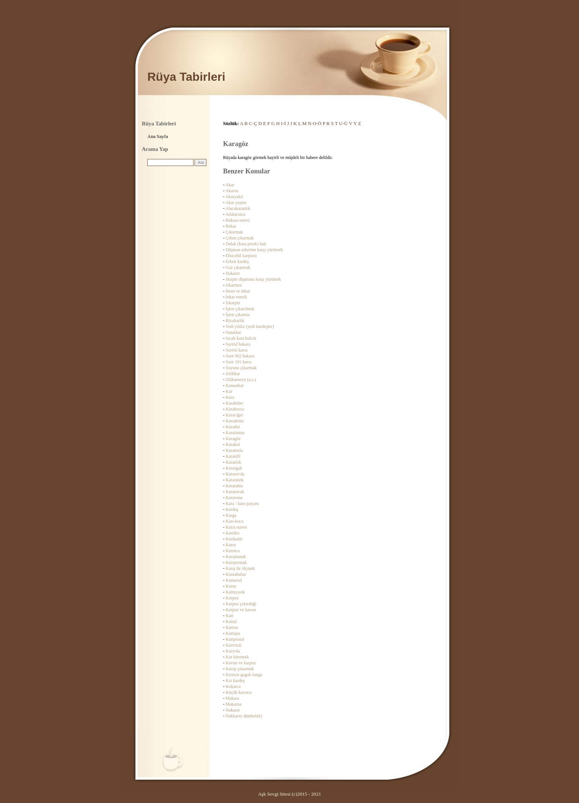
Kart (229, 615)
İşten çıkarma (238, 314)
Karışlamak (236, 556)
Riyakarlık (235, 320)
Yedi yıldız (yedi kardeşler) (250, 326)
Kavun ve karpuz (241, 662)
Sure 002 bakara (240, 356)
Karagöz (233, 438)
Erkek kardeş (237, 261)
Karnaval (234, 580)
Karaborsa (235, 409)
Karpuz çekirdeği (241, 603)
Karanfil (233, 456)
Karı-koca (234, 521)
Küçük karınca (238, 692)
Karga (231, 515)
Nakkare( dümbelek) (244, 716)
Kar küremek (237, 657)
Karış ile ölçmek (240, 568)
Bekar (231, 226)
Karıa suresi (236, 527)
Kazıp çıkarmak (240, 668)
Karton (232, 627)
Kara (230, 397)
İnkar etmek (236, 297)
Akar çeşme (235, 202)
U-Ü (343, 123)
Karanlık (233, 462)
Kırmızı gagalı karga (244, 674)
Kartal (231, 621)
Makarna (233, 704)
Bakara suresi (238, 220)
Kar (229, 391)
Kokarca (233, 686)
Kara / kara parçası (242, 503)
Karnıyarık (235, 592)
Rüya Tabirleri (186, 76)
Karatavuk (235, 491)
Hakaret (233, 273)
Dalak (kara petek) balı (246, 243)
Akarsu (231, 190)
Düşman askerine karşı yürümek (254, 249)
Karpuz (232, 597)
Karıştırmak (236, 562)
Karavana (234, 497)
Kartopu (233, 633)
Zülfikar (233, 373)
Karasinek (235, 479)
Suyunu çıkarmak (241, 367)
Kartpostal (235, 639)
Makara (232, 698)
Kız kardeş (235, 680)
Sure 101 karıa (238, 361)
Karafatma (235, 432)
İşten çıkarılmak (240, 308)
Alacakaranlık (237, 208)
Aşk (262, 794)
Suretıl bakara (238, 344)
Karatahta (234, 485)
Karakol (233, 444)
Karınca (233, 550)
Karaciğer (234, 415)
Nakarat (233, 710)
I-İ (283, 123)
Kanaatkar (235, 385)
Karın (231, 544)
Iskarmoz (234, 285)
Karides (232, 533)
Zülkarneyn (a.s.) (241, 379)
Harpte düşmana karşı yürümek (253, 279)
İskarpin (233, 302)
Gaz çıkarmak (238, 267)
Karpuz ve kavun (241, 609)
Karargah (234, 468)
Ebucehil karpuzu (241, 255)
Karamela (234, 450)
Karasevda (235, 474)
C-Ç (253, 123)
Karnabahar (236, 574)
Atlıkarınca (235, 214)
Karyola (233, 651)
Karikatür (234, 538)
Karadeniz (235, 420)
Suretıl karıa (236, 350)
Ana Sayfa (157, 136)
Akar (229, 184)
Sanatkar (233, 332)
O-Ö (317, 123)
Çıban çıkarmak (240, 237)
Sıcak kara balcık (241, 338)
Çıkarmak (234, 232)
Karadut (233, 426)
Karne (231, 586)
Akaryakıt (234, 196)
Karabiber (234, 403)
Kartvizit (233, 645)
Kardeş (232, 509)
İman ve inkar (238, 291)
